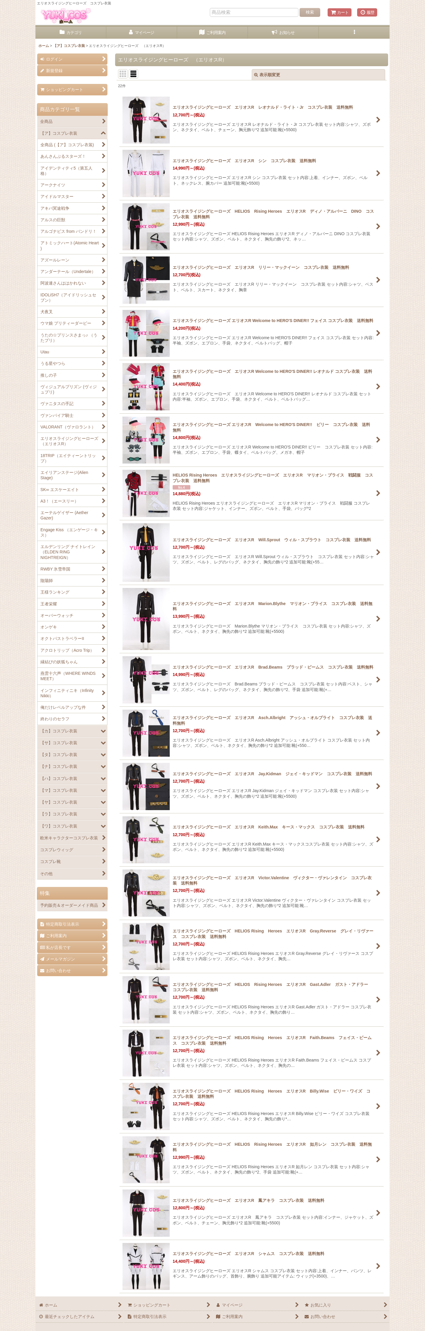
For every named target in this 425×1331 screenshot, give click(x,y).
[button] (354, 33)
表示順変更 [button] (267, 74)
